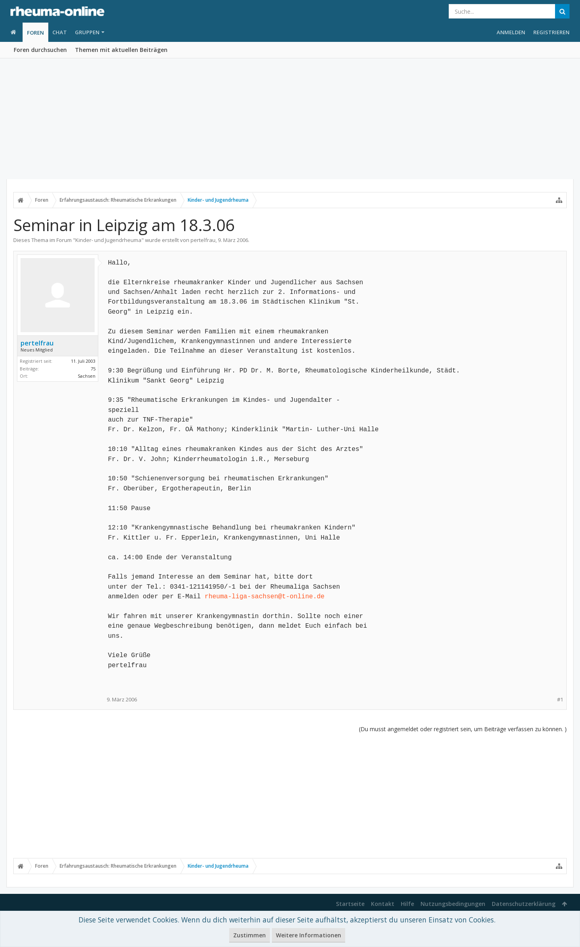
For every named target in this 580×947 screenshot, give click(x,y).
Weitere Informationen (308, 935)
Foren (35, 32)
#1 (560, 699)
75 (93, 369)
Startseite (350, 904)
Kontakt (382, 904)
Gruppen (87, 32)
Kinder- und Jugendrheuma (108, 240)
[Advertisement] (290, 118)
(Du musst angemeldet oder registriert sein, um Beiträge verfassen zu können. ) (463, 729)
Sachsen (86, 376)
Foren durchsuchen (40, 50)
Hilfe (407, 904)
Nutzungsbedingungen (452, 904)
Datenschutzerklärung (523, 904)
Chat (59, 32)
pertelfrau (203, 240)
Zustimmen (249, 935)
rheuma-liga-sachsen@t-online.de (265, 596)
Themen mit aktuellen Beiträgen (121, 50)
